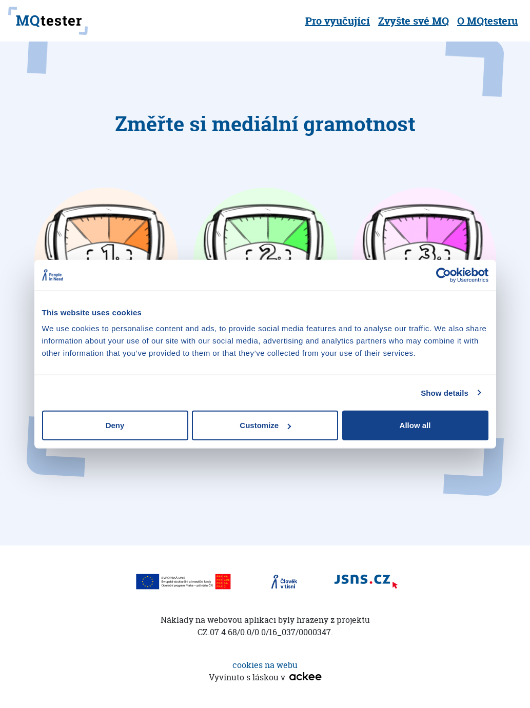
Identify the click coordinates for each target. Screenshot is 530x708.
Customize (265, 425)
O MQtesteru (487, 21)
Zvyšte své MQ (413, 21)
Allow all (415, 425)
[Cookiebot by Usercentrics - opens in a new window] (443, 274)
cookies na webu (265, 665)
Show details (444, 392)
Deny (115, 425)
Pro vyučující (337, 21)
